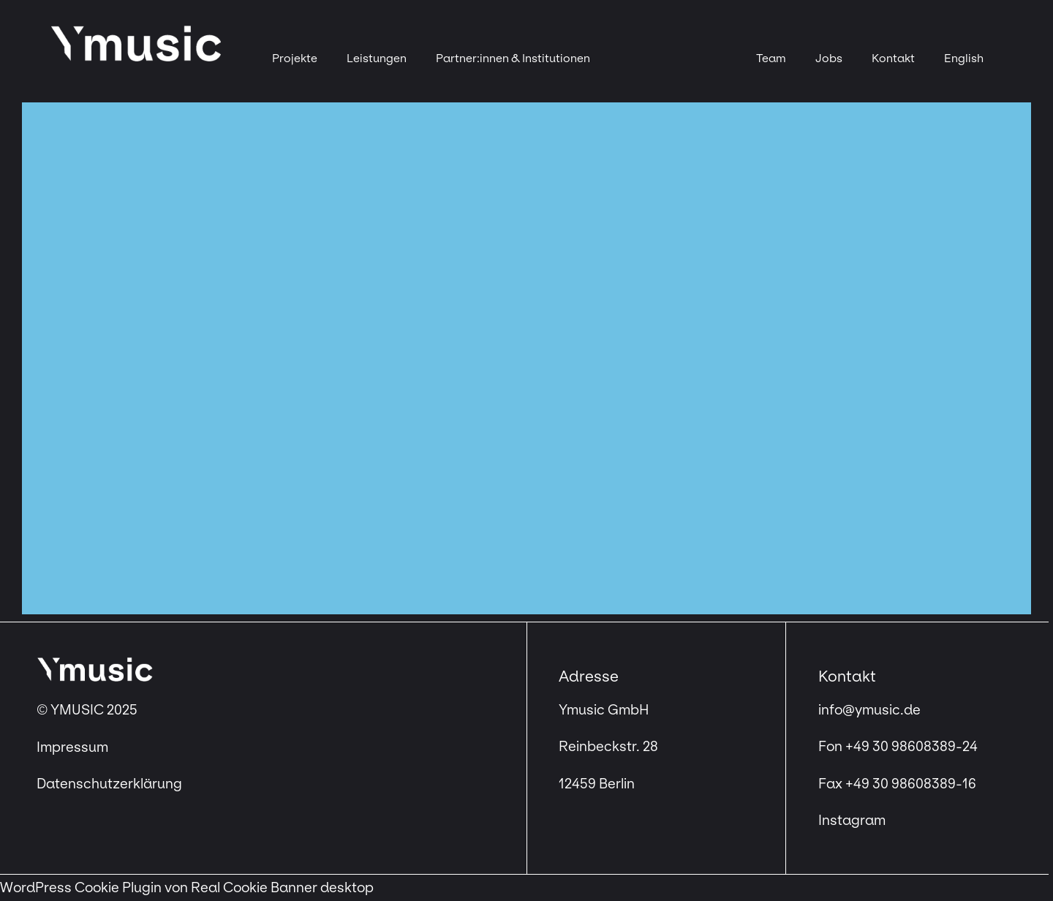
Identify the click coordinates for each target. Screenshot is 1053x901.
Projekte (294, 58)
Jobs (828, 58)
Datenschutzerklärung (109, 784)
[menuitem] (963, 58)
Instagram (852, 821)
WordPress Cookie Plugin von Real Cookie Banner (158, 888)
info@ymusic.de (869, 710)
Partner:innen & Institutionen (513, 58)
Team (771, 58)
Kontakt (893, 58)
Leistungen (377, 58)
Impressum (74, 747)
